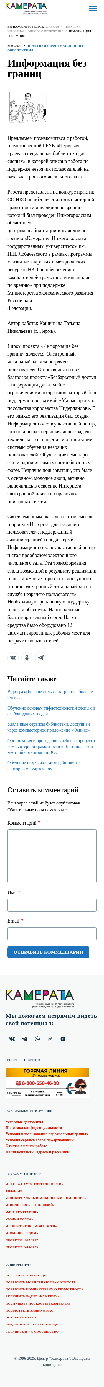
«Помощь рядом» (22, 1233)
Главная (52, 26)
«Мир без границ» (22, 1212)
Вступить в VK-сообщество (32, 1331)
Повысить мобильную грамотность (41, 1282)
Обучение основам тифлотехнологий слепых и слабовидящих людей (51, 711)
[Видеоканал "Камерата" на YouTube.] (63, 1039)
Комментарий (23, 823)
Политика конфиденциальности (34, 1128)
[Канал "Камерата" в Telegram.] (24, 1039)
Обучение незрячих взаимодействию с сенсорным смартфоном (43, 765)
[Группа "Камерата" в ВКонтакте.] (12, 1039)
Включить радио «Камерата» (33, 1296)
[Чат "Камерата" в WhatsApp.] (37, 1039)
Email (15, 921)
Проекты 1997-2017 (22, 1240)
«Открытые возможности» (31, 1226)
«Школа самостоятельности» (34, 1184)
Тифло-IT (14, 1191)
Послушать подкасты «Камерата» (38, 1303)
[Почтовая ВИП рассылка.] (50, 1039)
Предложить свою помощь (32, 1324)
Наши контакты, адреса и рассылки (37, 1152)
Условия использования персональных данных (47, 1134)
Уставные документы (24, 1122)
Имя (13, 892)
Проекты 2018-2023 (22, 1247)
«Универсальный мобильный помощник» (46, 1198)
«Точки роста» (19, 1219)
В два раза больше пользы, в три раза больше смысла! (50, 694)
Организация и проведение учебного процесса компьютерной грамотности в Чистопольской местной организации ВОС (51, 746)
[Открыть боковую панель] (92, 8)
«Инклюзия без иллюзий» (30, 1205)
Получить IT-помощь (26, 1275)
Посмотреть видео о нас (29, 1310)
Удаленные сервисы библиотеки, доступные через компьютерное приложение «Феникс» (48, 727)
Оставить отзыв (21, 1317)
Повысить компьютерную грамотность (44, 1289)
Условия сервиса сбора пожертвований (40, 1140)
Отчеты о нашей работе (26, 1146)
